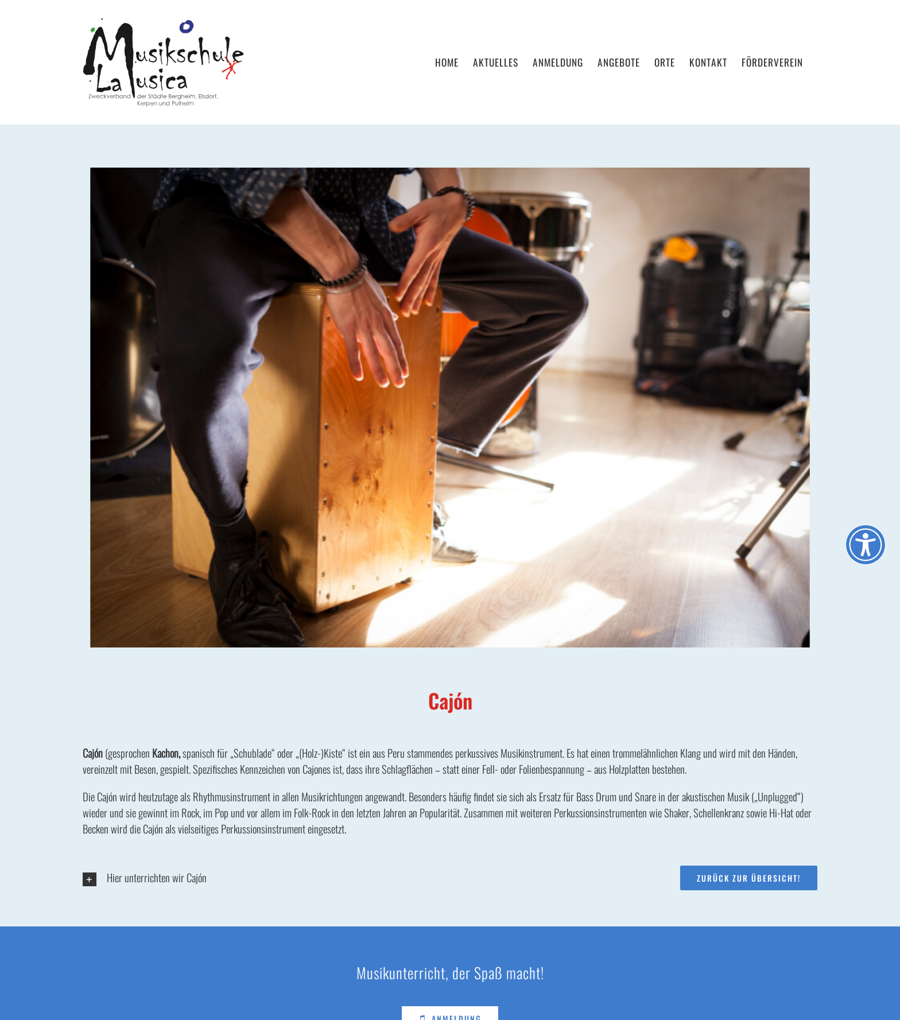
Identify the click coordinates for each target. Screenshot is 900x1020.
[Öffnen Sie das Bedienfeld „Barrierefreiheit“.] (865, 545)
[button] (354, 879)
